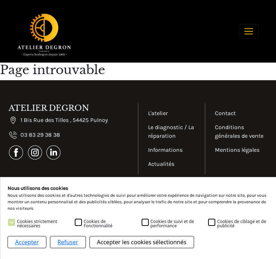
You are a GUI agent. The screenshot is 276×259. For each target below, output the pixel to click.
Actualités (161, 163)
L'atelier (158, 113)
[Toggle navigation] (249, 31)
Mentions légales (237, 149)
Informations (165, 149)
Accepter (27, 242)
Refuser (68, 242)
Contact (225, 113)
